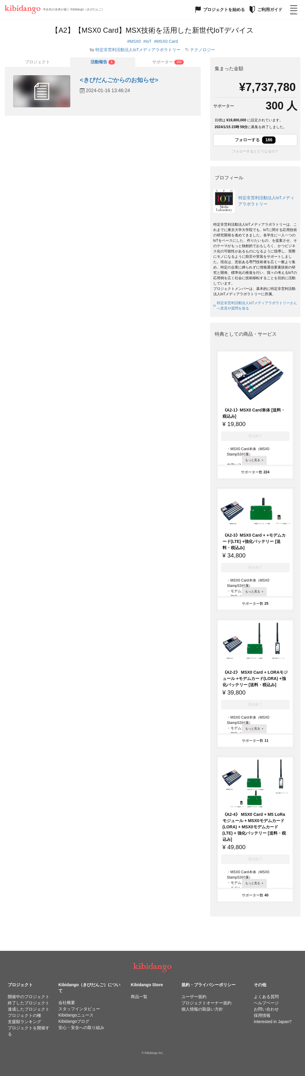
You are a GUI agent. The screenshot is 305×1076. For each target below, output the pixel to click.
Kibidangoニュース (76, 1015)
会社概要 (66, 1002)
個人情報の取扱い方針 (202, 1009)
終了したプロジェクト (28, 1002)
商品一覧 (139, 996)
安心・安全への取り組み (81, 1027)
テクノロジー (202, 49)
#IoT (147, 41)
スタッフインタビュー (79, 1008)
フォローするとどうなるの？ (255, 151)
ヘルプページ (266, 1002)
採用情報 (262, 1015)
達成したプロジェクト (28, 1009)
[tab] (102, 62)
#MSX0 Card (166, 41)
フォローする (255, 140)
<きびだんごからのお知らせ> (119, 80)
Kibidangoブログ (73, 1021)
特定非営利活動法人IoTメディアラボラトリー (137, 49)
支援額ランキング (24, 1021)
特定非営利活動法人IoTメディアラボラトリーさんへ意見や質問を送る (255, 305)
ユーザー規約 (193, 996)
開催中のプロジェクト (28, 996)
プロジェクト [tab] (37, 61)
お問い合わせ (266, 1009)
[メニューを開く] (293, 9)
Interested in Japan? (273, 1021)
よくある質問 (266, 996)
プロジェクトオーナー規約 (206, 1002)
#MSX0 (134, 41)
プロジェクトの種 (24, 1015)
